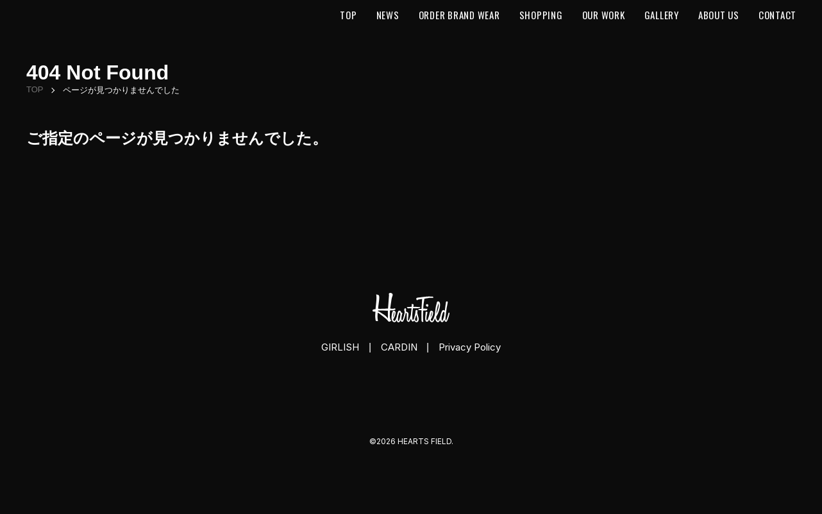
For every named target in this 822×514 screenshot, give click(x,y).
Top (348, 15)
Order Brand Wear (459, 15)
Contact (777, 15)
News (387, 15)
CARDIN (399, 347)
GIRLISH (340, 347)
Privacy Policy (470, 347)
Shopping (541, 15)
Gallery (661, 15)
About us (718, 15)
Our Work (603, 15)
